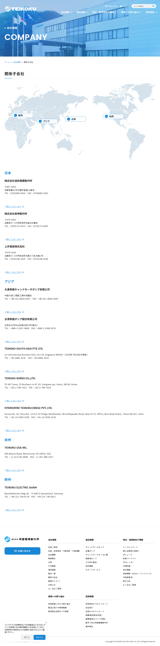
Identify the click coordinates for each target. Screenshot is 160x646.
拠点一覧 (52, 573)
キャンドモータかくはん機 (97, 554)
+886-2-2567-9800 (20, 328)
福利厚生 (89, 626)
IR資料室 (127, 566)
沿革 (50, 562)
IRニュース (127, 554)
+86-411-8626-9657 (21, 298)
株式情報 (126, 569)
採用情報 (90, 596)
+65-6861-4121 (18, 357)
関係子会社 (53, 577)
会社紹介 (89, 607)
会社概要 (52, 554)
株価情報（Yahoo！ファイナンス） (138, 573)
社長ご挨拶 (53, 547)
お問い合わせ (113, 6)
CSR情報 (52, 566)
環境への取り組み (56, 596)
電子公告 (126, 581)
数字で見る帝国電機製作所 (97, 622)
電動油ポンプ (91, 558)
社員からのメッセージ (95, 611)
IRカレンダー (128, 562)
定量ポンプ (90, 551)
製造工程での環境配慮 (57, 607)
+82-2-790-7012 (19, 387)
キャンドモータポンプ (95, 547)
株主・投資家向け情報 (133, 540)
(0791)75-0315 (18, 226)
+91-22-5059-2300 (20, 417)
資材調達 (52, 569)
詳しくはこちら (14, 206)
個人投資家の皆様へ (131, 551)
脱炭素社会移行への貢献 (58, 611)
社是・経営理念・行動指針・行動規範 (64, 551)
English (126, 6)
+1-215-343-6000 (19, 456)
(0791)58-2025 (18, 258)
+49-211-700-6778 (20, 496)
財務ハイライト (129, 558)
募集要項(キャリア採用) (95, 619)
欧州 (20, 115)
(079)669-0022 (18, 193)
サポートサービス (93, 569)
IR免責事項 (127, 577)
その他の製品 (91, 562)
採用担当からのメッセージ (97, 604)
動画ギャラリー (54, 581)
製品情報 (90, 540)
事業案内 (52, 558)
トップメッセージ (130, 547)
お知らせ (52, 585)
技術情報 (89, 566)
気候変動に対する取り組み (59, 604)
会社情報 (52, 540)
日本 (73, 119)
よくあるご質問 (54, 588)
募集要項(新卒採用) (94, 615)
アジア (46, 121)
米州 (111, 116)
